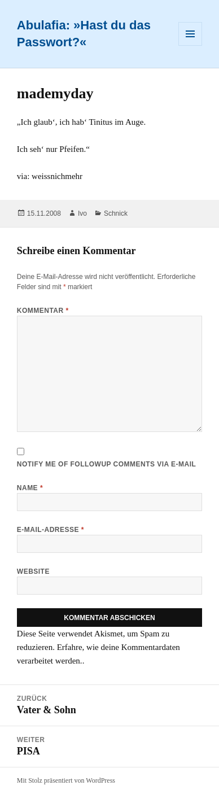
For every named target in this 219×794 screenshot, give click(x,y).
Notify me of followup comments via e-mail (106, 464)
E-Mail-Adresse (50, 530)
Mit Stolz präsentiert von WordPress (66, 780)
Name (30, 488)
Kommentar (43, 311)
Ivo (82, 213)
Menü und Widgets (190, 45)
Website (33, 571)
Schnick (116, 213)
